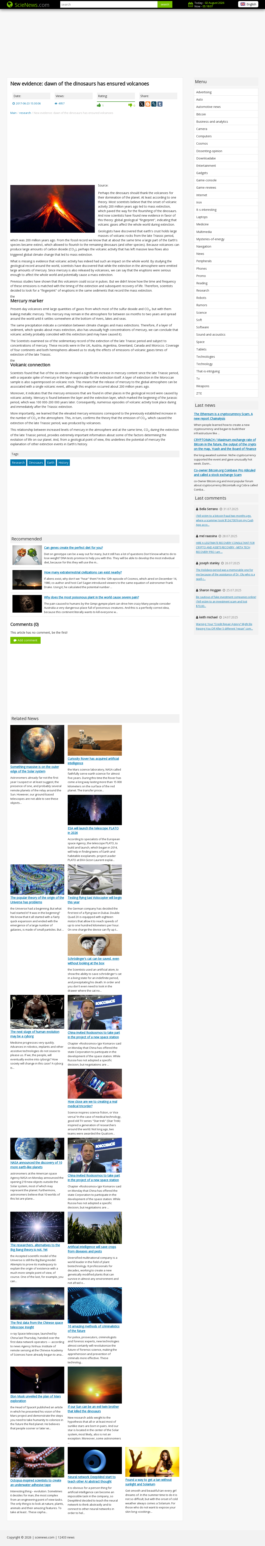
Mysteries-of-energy (210, 239)
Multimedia (204, 232)
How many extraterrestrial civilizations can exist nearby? (83, 572)
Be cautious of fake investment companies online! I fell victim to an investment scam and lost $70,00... (226, 601)
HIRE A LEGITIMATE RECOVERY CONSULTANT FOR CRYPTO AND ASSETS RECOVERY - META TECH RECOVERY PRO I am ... (225, 547)
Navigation (203, 246)
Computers (204, 136)
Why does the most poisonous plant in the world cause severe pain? (91, 597)
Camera (201, 129)
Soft (199, 320)
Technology (204, 364)
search (165, 4)
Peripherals (204, 261)
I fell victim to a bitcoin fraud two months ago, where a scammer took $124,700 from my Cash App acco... (224, 520)
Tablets (201, 349)
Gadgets (202, 173)
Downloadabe (206, 158)
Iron (199, 202)
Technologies (205, 357)
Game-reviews (206, 187)
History (63, 462)
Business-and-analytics (212, 121)
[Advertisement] (132, 43)
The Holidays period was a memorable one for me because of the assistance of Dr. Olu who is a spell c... (225, 574)
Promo (201, 276)
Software (202, 327)
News (200, 254)
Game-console (206, 180)
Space (200, 342)
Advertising (203, 92)
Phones (201, 268)
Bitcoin (201, 114)
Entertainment (206, 166)
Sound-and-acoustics (210, 334)
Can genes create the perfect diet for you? (73, 548)
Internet (201, 195)
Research (18, 462)
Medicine (202, 224)
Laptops (202, 217)
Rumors (201, 305)
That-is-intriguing (208, 371)
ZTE (199, 393)
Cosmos (202, 143)
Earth (50, 462)
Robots (201, 298)
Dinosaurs (36, 462)
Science (201, 312)
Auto (199, 99)
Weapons (202, 386)
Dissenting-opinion (209, 151)
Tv (198, 378)
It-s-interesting (206, 210)
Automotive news (208, 107)
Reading (201, 283)
